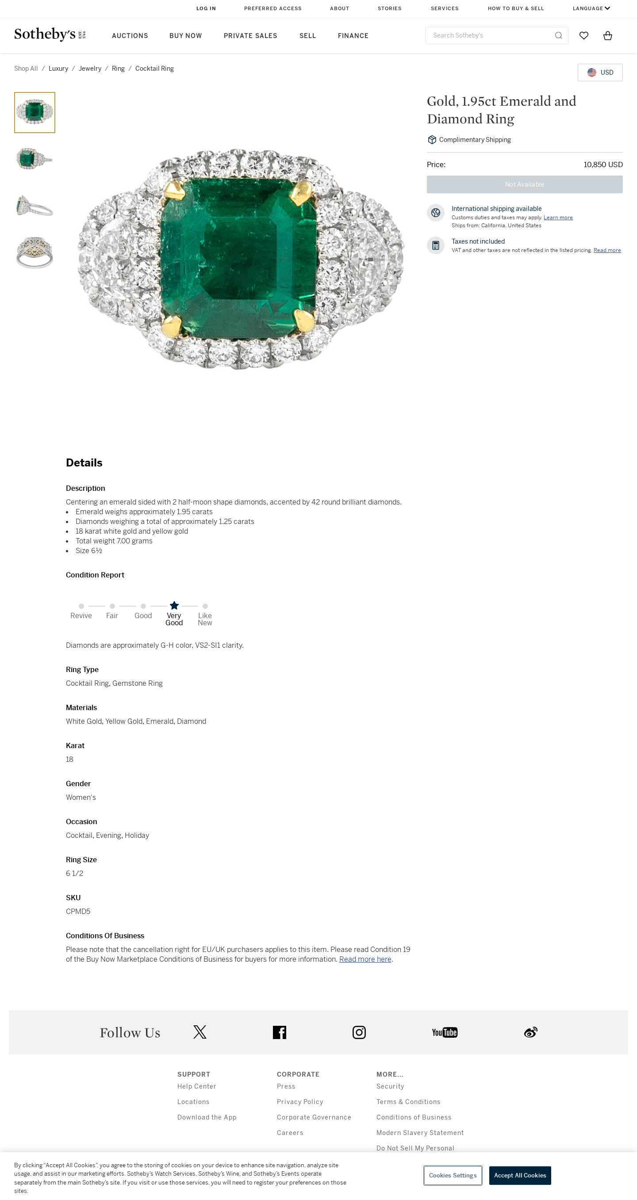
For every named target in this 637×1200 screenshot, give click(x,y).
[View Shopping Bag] (607, 35)
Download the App (207, 1117)
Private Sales (250, 36)
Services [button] (445, 8)
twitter (200, 1032)
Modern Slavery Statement (420, 1133)
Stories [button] (390, 8)
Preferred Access (273, 8)
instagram (359, 1032)
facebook (279, 1032)
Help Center (197, 1086)
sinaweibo (530, 1032)
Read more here (365, 959)
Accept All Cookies (520, 1175)
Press (286, 1086)
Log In (206, 8)
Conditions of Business (414, 1117)
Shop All (26, 69)
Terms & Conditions (408, 1102)
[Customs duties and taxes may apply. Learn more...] (558, 218)
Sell (307, 36)
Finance (353, 36)
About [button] (339, 8)
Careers (290, 1133)
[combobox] (497, 35)
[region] (318, 1176)
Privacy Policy (300, 1102)
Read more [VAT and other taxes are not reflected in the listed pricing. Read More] (607, 250)
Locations (193, 1102)
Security (390, 1086)
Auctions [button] (130, 36)
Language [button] (588, 8)
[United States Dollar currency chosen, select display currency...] (600, 72)
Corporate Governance (314, 1117)
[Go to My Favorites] (583, 35)
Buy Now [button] (185, 36)
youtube (445, 1032)
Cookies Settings (453, 1175)
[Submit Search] (558, 35)
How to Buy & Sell (516, 8)
